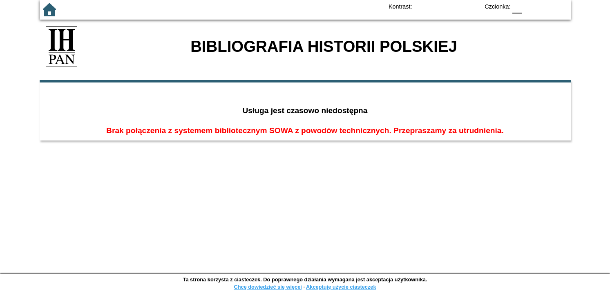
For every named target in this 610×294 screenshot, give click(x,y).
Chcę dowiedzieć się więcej (268, 287)
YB (454, 6)
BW (438, 6)
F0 (517, 6)
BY (471, 6)
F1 (531, 6)
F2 (550, 6)
